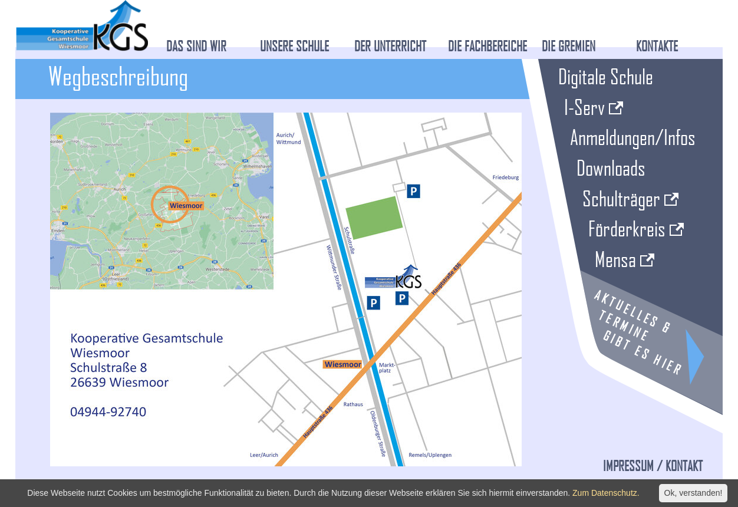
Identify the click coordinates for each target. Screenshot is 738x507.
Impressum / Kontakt (653, 465)
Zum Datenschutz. (606, 493)
